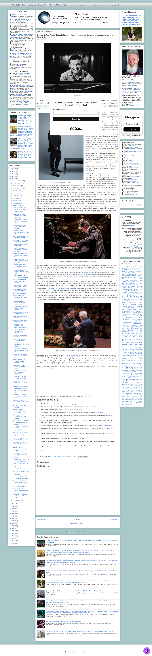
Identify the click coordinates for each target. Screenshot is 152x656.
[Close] (101, 98)
